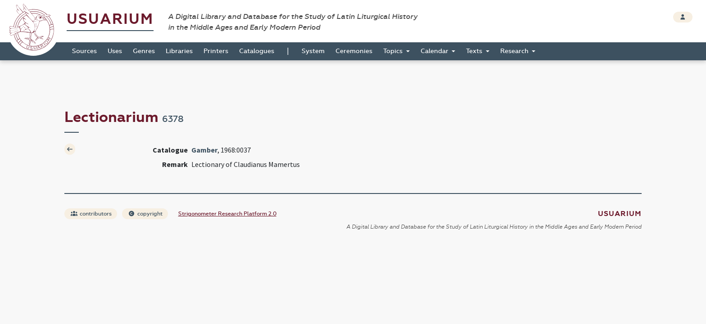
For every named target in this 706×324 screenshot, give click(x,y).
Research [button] (515, 51)
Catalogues (256, 51)
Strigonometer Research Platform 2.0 (227, 214)
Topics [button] (393, 51)
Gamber (204, 149)
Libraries (179, 51)
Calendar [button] (435, 51)
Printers (216, 51)
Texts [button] (475, 51)
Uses (115, 51)
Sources (84, 51)
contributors (91, 214)
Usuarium (110, 19)
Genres (144, 51)
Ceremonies (353, 51)
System (313, 51)
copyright (145, 214)
